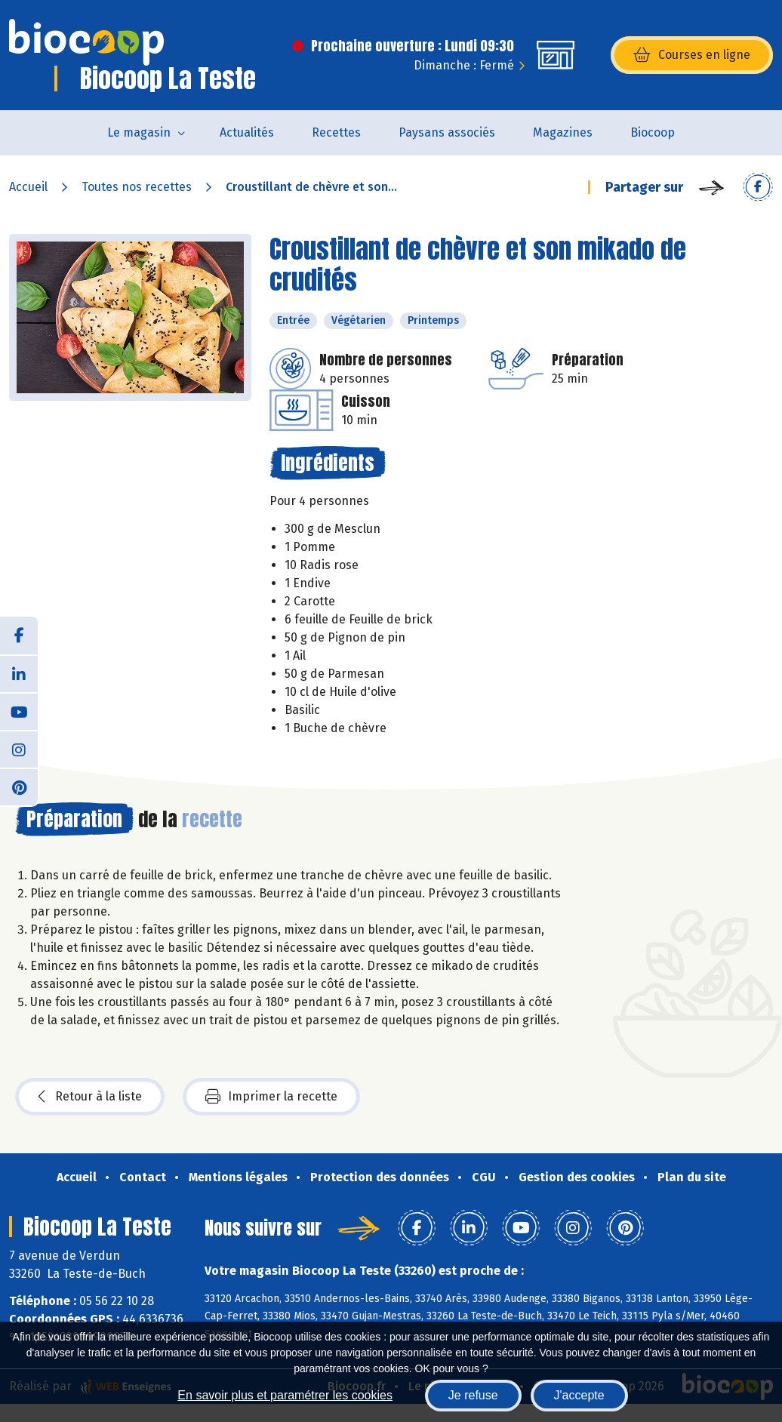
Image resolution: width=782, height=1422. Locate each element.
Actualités (247, 132)
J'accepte (579, 1395)
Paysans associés (447, 132)
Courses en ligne (691, 55)
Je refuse (473, 1395)
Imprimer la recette (271, 1096)
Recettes (336, 132)
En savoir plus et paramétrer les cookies (285, 1395)
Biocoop (652, 132)
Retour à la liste (90, 1096)
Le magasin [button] (139, 132)
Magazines (563, 132)
